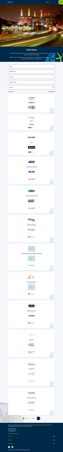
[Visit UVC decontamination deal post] (31, 401)
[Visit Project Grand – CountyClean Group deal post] (31, 122)
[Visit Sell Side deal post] (31, 228)
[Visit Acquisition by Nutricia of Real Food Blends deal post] (31, 372)
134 (33, 418)
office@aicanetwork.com (13, 433)
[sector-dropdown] (31, 66)
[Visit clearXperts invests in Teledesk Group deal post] (31, 103)
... (30, 418)
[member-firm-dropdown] (31, 71)
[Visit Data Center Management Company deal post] (31, 343)
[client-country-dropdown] (31, 82)
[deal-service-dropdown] (31, 77)
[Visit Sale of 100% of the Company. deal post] (31, 257)
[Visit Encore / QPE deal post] (31, 143)
